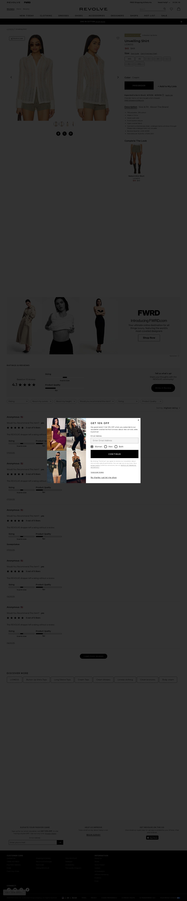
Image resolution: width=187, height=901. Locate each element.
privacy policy (95, 465)
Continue (114, 454)
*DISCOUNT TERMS (97, 472)
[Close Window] (138, 420)
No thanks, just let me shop (104, 477)
